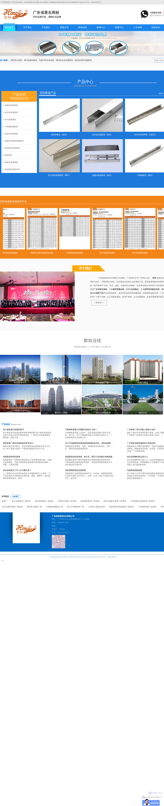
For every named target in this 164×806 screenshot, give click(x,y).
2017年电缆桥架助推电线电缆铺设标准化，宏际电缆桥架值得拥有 (92, 443)
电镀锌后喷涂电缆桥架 (14, 141)
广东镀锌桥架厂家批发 (147, 507)
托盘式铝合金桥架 (46, 60)
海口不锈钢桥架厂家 (75, 507)
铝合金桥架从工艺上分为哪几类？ (17, 470)
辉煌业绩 (82, 27)
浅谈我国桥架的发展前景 (75, 470)
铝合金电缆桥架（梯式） (102, 135)
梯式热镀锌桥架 (30, 60)
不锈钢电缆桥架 (11, 127)
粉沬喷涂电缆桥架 (12, 148)
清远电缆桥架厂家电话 (44, 501)
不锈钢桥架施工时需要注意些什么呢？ (81, 429)
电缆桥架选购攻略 (134, 470)
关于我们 (27, 27)
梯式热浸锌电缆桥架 (83, 60)
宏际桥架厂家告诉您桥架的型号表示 (18, 443)
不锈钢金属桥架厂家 (54, 507)
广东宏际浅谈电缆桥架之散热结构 (141, 443)
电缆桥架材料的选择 (11, 457)
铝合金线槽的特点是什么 (137, 457)
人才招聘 (137, 27)
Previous (3, 44)
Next (160, 44)
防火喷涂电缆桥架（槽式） (59, 175)
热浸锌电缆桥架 (11, 134)
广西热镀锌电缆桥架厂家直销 (142, 501)
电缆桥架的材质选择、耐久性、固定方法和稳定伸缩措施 (88, 457)
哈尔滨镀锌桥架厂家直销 (12, 507)
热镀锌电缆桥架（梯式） (102, 175)
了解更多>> (99, 302)
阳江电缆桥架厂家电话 (21, 501)
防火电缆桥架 (10, 119)
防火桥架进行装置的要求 (13, 429)
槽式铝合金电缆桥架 (64, 60)
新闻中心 (101, 27)
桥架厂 (5, 501)
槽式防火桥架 (16, 60)
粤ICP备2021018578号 (88, 557)
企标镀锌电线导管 (12, 169)
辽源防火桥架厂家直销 (67, 501)
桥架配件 (8, 155)
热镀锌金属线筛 (11, 162)
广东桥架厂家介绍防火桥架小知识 (141, 429)
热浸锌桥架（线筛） (59, 135)
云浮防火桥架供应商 (96, 507)
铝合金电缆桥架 (11, 112)
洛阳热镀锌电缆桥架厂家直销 (121, 507)
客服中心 (119, 27)
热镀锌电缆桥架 (11, 105)
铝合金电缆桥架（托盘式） (145, 134)
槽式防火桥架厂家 (34, 507)
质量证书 (64, 27)
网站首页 (9, 27)
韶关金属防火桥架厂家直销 (114, 501)
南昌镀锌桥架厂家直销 (90, 501)
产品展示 (46, 27)
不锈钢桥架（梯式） (145, 175)
